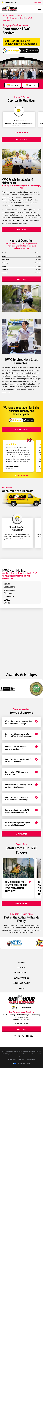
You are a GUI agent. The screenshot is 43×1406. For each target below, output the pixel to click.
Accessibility (12, 1059)
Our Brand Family (21, 983)
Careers (21, 988)
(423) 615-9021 (23, 1007)
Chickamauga (9, 590)
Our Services (21, 140)
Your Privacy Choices (21, 1063)
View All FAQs (21, 834)
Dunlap (7, 602)
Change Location (37, 2)
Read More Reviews (21, 430)
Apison (7, 583)
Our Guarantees (21, 973)
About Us (21, 967)
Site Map (21, 1059)
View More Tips (21, 904)
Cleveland (8, 593)
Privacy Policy (30, 1059)
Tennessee (20, 15)
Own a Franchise (21, 978)
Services (21, 962)
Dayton (7, 599)
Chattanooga (9, 586)
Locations (12, 15)
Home (5, 15)
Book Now (21, 229)
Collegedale (9, 596)
